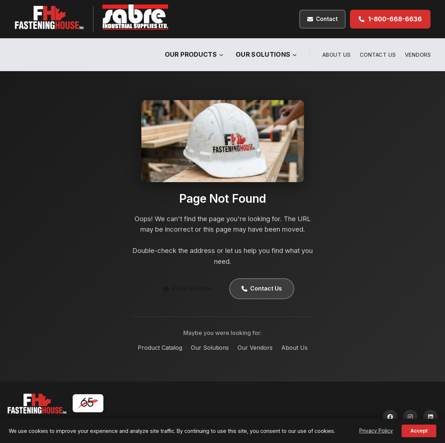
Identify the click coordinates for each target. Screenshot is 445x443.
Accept (419, 431)
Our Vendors (255, 347)
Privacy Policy (376, 431)
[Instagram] (410, 417)
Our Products (194, 54)
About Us (336, 55)
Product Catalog (160, 347)
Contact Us (378, 55)
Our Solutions (266, 54)
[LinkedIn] (430, 417)
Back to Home (187, 288)
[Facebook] (390, 417)
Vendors (418, 55)
